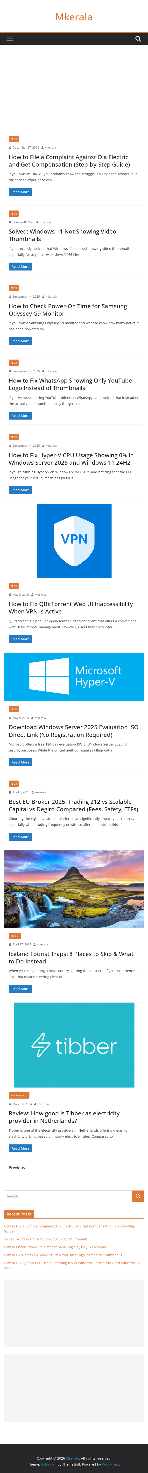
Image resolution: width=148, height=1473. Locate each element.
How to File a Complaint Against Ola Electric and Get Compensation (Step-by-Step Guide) (69, 160)
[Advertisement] (74, 80)
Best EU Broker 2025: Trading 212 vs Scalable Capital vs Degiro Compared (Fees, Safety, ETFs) (73, 805)
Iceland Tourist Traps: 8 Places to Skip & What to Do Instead (71, 957)
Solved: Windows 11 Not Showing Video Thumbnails (62, 235)
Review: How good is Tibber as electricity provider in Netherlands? (64, 1116)
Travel (15, 936)
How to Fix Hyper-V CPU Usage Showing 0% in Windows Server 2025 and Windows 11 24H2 (71, 458)
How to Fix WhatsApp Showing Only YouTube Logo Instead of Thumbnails (70, 384)
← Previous (14, 1167)
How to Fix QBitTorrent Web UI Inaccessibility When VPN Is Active (71, 607)
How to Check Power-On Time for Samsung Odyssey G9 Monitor (68, 309)
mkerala (50, 147)
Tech (14, 139)
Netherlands (19, 1095)
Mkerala (74, 16)
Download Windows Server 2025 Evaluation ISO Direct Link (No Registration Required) (74, 730)
